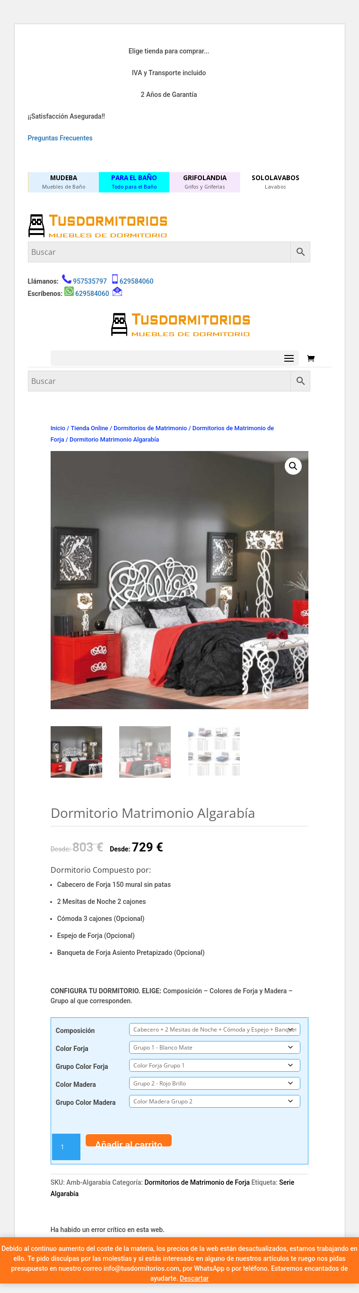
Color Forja (72, 1048)
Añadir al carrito (129, 1143)
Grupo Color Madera (86, 1102)
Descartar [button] (194, 1278)
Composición (75, 1030)
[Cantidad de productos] (66, 1147)
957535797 (90, 281)
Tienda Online (89, 428)
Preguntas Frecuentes (60, 138)
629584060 (137, 281)
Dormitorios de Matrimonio (150, 428)
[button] (293, 466)
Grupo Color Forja (82, 1066)
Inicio (58, 428)
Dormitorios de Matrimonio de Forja (197, 1182)
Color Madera (76, 1084)
